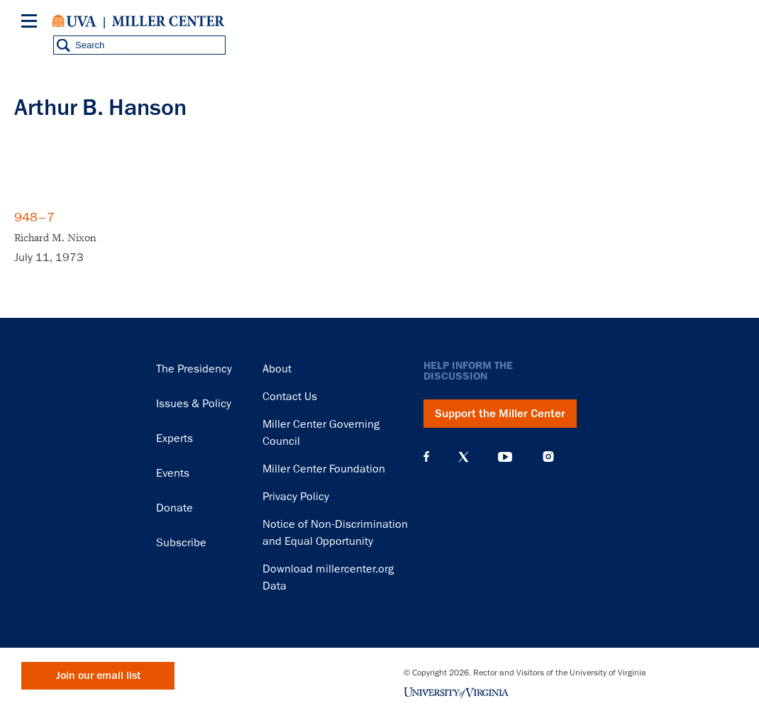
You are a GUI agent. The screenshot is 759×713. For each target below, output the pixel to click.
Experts (174, 438)
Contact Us (289, 396)
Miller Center (168, 21)
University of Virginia (74, 21)
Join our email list (98, 675)
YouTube (505, 457)
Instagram (548, 457)
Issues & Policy (193, 404)
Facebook (426, 457)
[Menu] (32, 23)
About (277, 369)
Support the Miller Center (500, 414)
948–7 (34, 217)
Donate (174, 508)
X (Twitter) (463, 457)
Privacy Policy (295, 497)
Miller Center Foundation (323, 469)
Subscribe (181, 543)
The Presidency (194, 369)
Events (172, 473)
